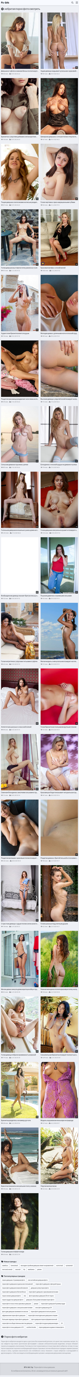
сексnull (18, 1269)
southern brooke (31, 1327)
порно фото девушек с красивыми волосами (43, 1292)
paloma (39, 1269)
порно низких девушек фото (11, 1296)
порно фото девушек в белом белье (14, 1292)
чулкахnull (69, 1265)
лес (25, 1296)
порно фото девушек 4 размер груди (53, 1304)
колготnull (59, 1265)
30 (62, 1323)
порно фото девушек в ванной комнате (15, 1288)
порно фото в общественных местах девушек (17, 1323)
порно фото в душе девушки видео (46, 1323)
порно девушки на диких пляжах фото (51, 1327)
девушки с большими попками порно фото (40, 1300)
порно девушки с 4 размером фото (13, 1280)
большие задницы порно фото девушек (15, 1319)
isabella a (5, 1265)
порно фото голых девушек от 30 (13, 1327)
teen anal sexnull (7, 1269)
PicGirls (5, 2)
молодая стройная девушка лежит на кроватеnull (37, 1265)
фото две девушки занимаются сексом (15, 1311)
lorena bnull (14, 1265)
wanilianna (31, 1269)
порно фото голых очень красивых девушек (16, 1304)
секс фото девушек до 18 (43, 1307)
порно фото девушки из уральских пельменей (17, 1284)
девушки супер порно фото (40, 1288)
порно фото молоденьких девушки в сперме (43, 1315)
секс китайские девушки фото (38, 1280)
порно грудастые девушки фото (12, 1300)
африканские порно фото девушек (13, 1315)
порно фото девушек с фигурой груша (48, 1284)
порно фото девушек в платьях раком (43, 1311)
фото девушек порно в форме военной (44, 1319)
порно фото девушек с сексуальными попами (17, 1307)
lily (24, 1269)
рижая (36, 1304)
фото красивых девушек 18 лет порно (41, 1296)
